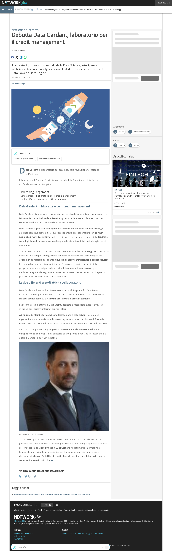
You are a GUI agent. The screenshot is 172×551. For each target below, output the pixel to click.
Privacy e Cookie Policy (53, 510)
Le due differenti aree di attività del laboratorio (45, 199)
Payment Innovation (70, 9)
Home (14, 50)
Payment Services (86, 9)
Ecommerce (100, 9)
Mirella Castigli (18, 83)
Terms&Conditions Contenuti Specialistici (80, 510)
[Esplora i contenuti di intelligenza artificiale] (140, 131)
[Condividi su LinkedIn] (21, 57)
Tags (30, 510)
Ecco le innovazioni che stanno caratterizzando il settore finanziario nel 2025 (52, 494)
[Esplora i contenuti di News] (135, 145)
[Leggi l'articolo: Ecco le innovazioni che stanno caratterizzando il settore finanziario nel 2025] (137, 187)
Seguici (47, 505)
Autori (23, 510)
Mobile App (117, 9)
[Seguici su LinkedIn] (57, 505)
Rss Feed (38, 510)
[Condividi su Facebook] (12, 57)
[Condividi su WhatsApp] (25, 57)
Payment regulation (52, 9)
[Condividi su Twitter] (17, 57)
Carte (108, 9)
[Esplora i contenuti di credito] (119, 131)
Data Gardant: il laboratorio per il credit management (48, 195)
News (22, 50)
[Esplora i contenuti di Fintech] (120, 145)
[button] (7, 9)
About (16, 510)
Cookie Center (103, 510)
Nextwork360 (19, 521)
